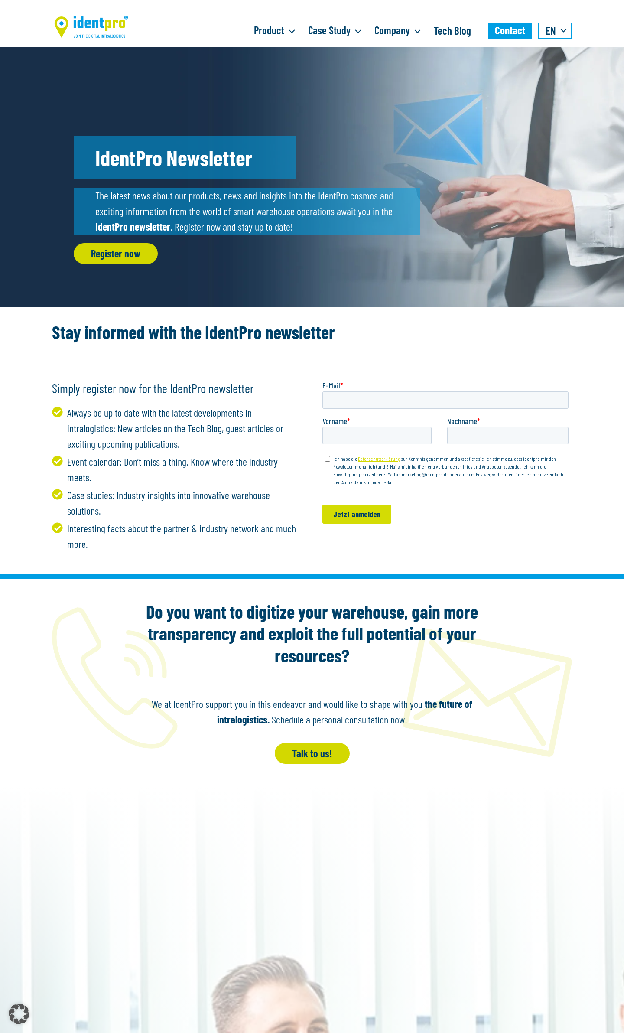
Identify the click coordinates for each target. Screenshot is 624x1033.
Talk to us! (312, 753)
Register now (115, 253)
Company (399, 31)
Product (276, 31)
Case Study (337, 31)
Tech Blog (452, 30)
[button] (19, 1014)
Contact (510, 29)
